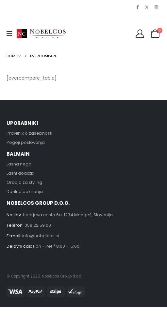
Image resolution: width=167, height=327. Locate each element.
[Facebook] (137, 7)
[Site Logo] (41, 33)
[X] (146, 7)
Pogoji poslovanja (26, 142)
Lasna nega (19, 164)
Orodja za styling (24, 182)
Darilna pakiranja (25, 191)
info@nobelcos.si (40, 236)
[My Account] (140, 33)
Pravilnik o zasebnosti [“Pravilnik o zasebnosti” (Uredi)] (29, 133)
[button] (12, 33)
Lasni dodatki (20, 173)
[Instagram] (156, 7)
